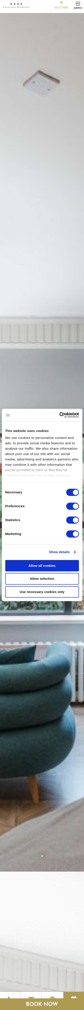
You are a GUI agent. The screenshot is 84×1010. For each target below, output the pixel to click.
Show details (59, 552)
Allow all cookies (42, 565)
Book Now (42, 1004)
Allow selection (42, 579)
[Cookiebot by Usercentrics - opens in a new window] (60, 415)
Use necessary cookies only (41, 592)
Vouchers (61, 4)
